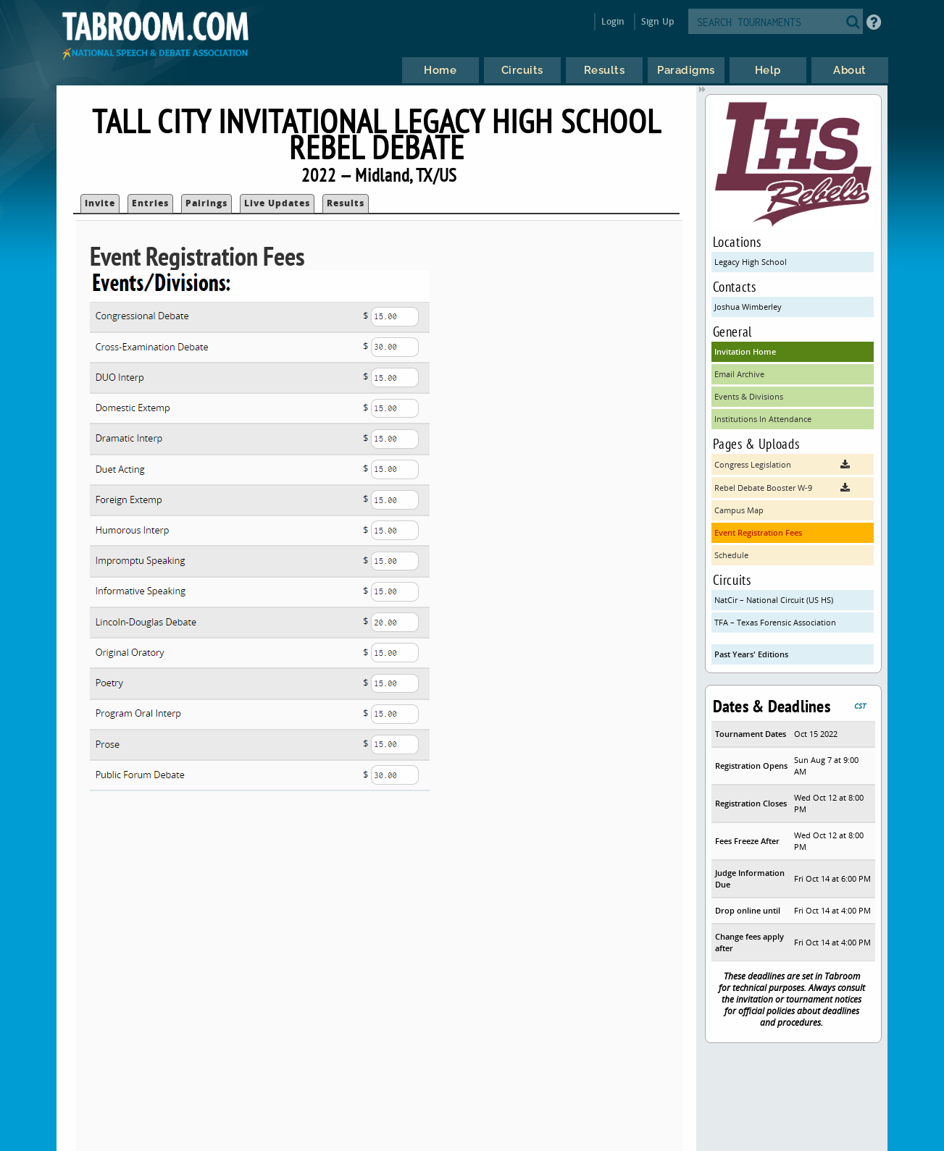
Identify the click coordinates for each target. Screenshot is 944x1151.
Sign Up (657, 21)
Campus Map (739, 510)
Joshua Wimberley (748, 306)
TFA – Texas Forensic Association (775, 622)
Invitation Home (745, 351)
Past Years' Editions (751, 654)
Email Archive (739, 373)
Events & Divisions (748, 396)
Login (613, 21)
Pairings (206, 203)
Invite (100, 203)
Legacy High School (750, 261)
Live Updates (277, 203)
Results (345, 203)
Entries (150, 203)
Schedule (731, 554)
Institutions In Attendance (762, 418)
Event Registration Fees (758, 532)
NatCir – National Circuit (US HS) (773, 599)
